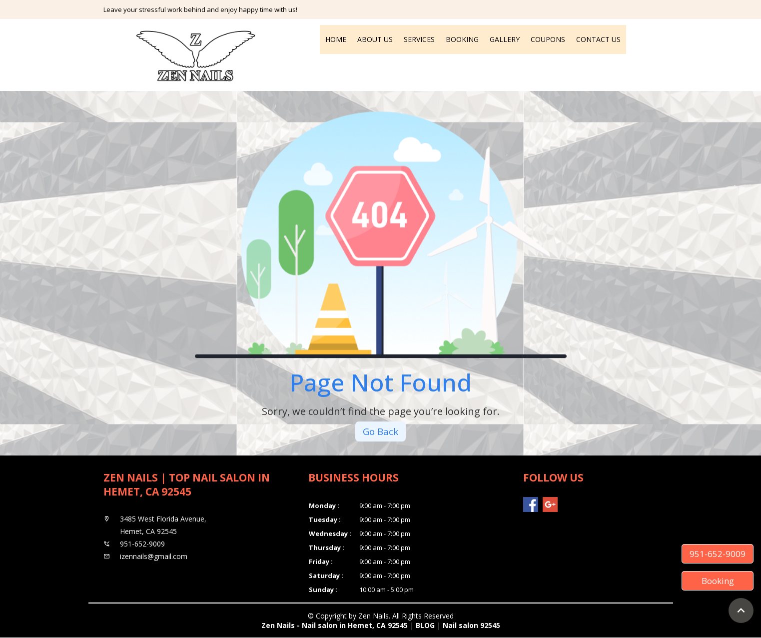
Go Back (381, 431)
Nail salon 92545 (471, 625)
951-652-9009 (718, 554)
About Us (375, 39)
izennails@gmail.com (153, 557)
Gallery (505, 39)
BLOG (425, 625)
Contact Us (598, 39)
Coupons (548, 39)
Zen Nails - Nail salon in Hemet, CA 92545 (334, 625)
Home (335, 39)
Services (419, 39)
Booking (462, 39)
